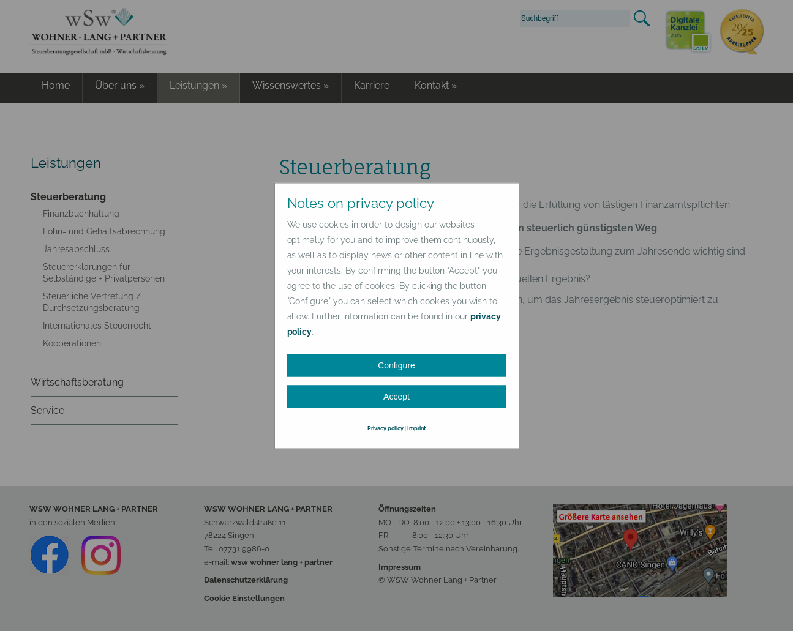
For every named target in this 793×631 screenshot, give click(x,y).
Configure (396, 365)
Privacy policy (385, 428)
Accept (396, 396)
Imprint (416, 428)
